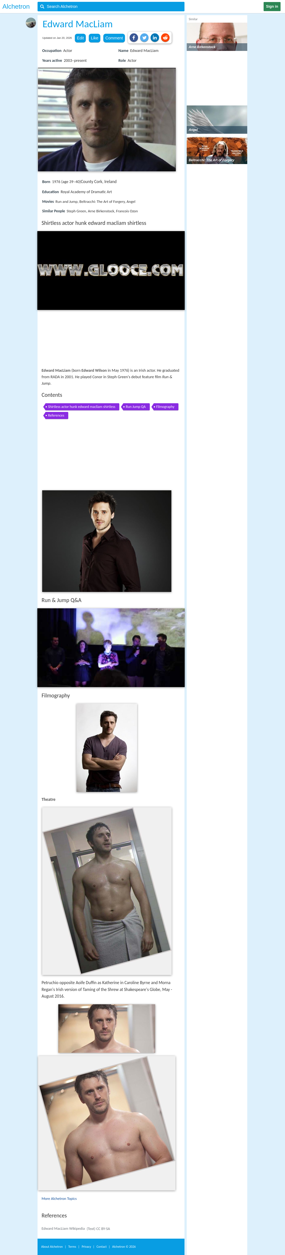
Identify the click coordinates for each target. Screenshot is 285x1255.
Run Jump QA (136, 406)
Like (94, 38)
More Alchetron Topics (59, 1198)
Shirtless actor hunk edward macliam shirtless (81, 406)
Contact (101, 1247)
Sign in (272, 6)
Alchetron (16, 6)
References (56, 415)
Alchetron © (124, 1247)
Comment (114, 38)
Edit (80, 38)
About (52, 1247)
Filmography (165, 406)
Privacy (86, 1247)
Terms (72, 1247)
